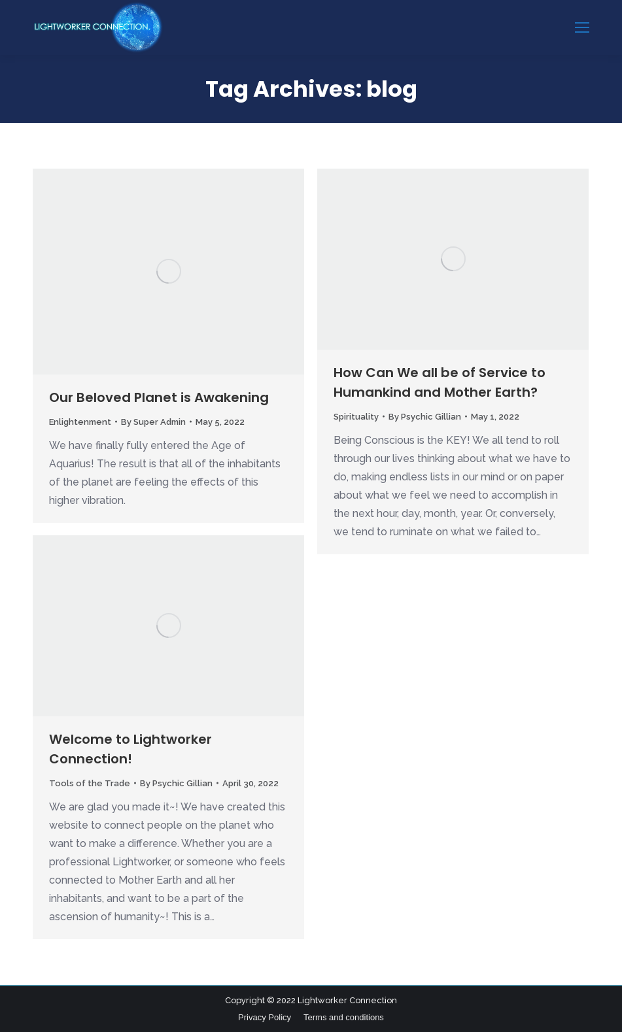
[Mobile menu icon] (582, 27)
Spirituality (356, 417)
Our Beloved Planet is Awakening (159, 397)
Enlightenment (80, 422)
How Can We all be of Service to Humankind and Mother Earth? (439, 382)
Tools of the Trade (89, 783)
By (153, 422)
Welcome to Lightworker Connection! (130, 749)
